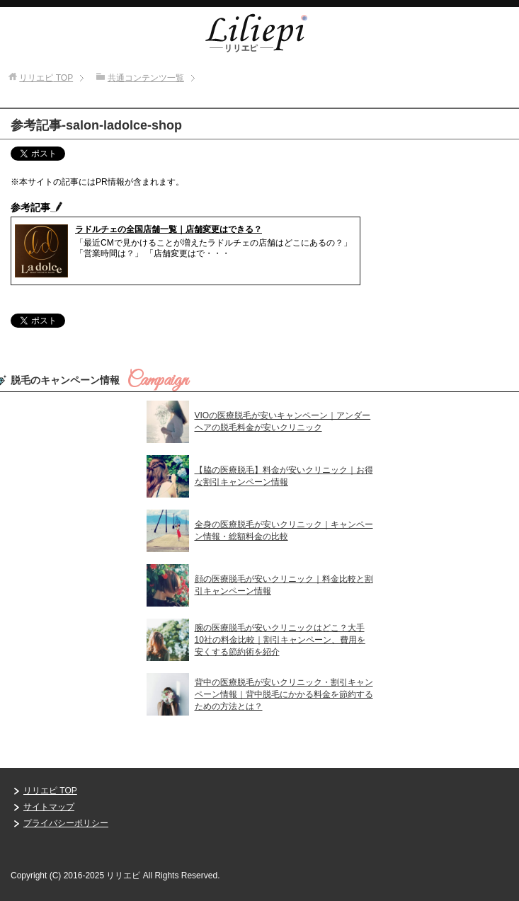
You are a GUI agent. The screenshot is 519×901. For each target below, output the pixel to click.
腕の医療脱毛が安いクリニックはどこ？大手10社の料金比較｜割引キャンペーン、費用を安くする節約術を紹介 (280, 640)
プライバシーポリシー (65, 823)
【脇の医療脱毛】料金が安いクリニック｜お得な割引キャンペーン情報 (284, 476)
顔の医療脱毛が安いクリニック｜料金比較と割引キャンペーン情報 (284, 585)
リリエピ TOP (50, 791)
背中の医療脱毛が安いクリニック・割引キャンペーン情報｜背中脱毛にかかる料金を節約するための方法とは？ (284, 694)
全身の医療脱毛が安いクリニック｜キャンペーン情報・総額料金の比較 (284, 530)
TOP (46, 78)
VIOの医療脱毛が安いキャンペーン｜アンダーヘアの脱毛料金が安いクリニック (283, 421)
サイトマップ (48, 807)
